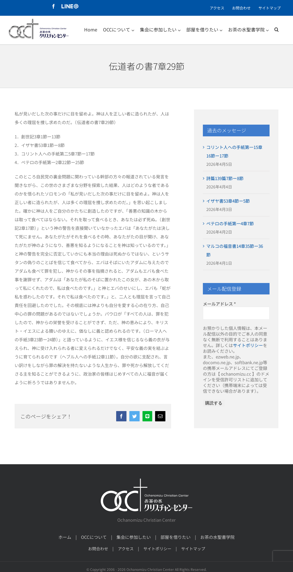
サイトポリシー (248, 345)
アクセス (126, 548)
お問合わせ (98, 548)
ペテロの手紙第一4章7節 (230, 223)
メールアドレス (219, 304)
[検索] (276, 29)
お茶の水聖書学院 (217, 537)
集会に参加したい (133, 537)
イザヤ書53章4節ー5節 (228, 201)
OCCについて (94, 537)
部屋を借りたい (176, 537)
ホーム (64, 537)
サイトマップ (193, 548)
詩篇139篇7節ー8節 (224, 178)
